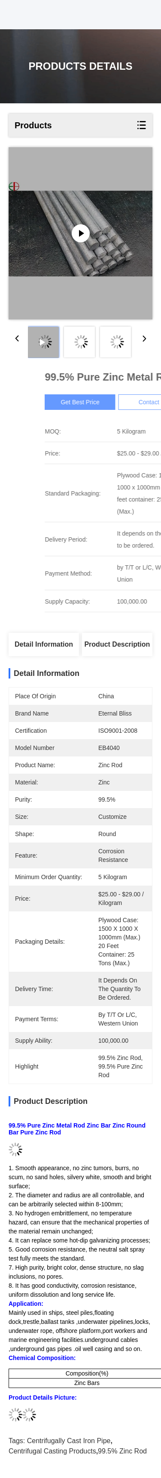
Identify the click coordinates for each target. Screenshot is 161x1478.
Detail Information (44, 644)
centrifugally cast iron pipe (69, 1440)
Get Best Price (118, 402)
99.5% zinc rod (122, 1451)
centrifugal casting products (52, 1451)
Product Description (117, 644)
